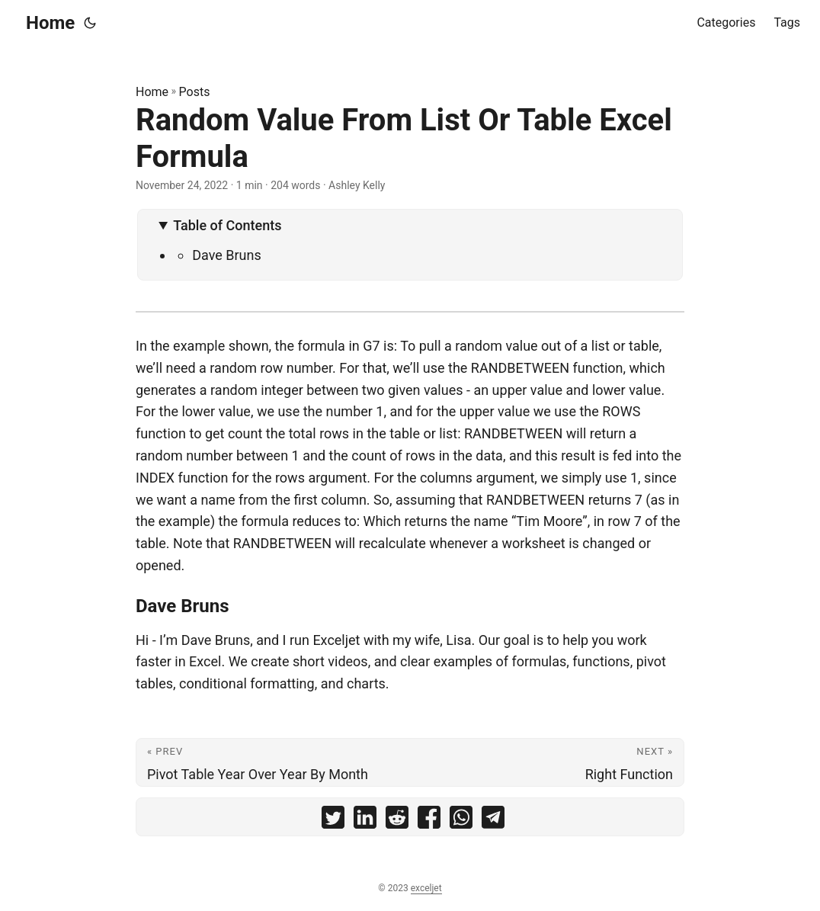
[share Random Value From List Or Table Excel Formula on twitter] (333, 821)
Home (50, 23)
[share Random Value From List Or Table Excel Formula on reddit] (397, 821)
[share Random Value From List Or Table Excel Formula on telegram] (493, 821)
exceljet (426, 888)
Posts (194, 92)
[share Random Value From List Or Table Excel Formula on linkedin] (365, 821)
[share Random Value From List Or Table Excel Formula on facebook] (429, 821)
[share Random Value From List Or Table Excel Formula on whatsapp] (461, 821)
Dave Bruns (226, 255)
